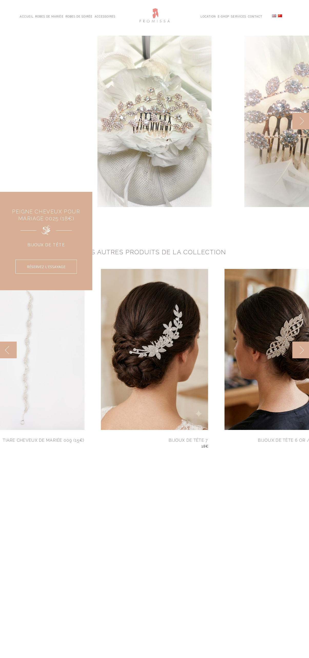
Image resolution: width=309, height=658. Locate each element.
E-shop (223, 16)
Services (238, 16)
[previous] (8, 350)
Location (208, 16)
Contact (255, 16)
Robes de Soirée (79, 16)
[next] (300, 121)
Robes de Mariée (49, 16)
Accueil (26, 16)
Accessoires (105, 16)
